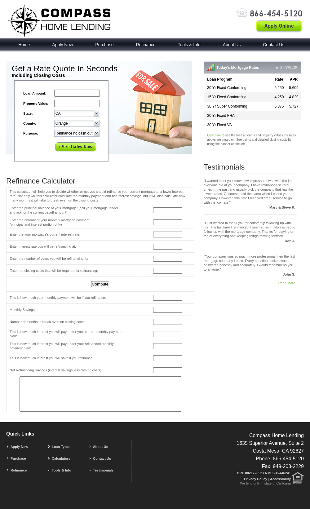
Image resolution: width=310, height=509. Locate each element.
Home (24, 44)
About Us (232, 44)
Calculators (58, 458)
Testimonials (101, 470)
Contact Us (273, 44)
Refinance (145, 44)
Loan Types (58, 447)
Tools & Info (189, 44)
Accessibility (280, 479)
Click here (214, 135)
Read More (286, 283)
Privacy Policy (256, 479)
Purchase (104, 44)
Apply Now (62, 44)
